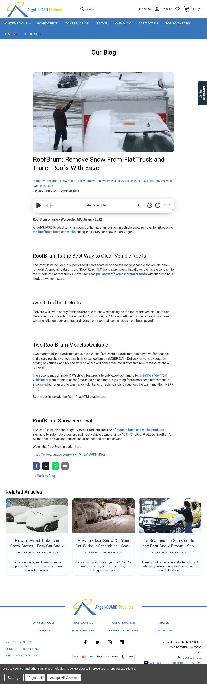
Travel (102, 23)
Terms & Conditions (22, 648)
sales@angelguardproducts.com (174, 663)
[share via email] (65, 466)
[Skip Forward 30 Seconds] (156, 205)
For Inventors (177, 23)
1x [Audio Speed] (138, 205)
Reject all (35, 677)
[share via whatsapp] (55, 466)
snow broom (68, 180)
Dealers (10, 34)
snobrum (52, 180)
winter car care (43, 185)
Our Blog (123, 23)
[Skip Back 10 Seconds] (148, 205)
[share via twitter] (45, 466)
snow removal (87, 180)
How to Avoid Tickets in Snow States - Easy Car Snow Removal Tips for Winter (37, 546)
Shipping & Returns (123, 630)
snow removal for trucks (113, 180)
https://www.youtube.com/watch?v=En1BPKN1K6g (69, 454)
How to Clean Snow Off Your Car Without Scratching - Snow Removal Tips (103, 546)
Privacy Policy (18, 642)
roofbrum (39, 180)
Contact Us (148, 23)
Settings (14, 677)
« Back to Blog (45, 476)
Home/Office (47, 23)
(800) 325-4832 (191, 657)
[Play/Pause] (39, 205)
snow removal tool (142, 180)
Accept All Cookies (64, 677)
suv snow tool (164, 180)
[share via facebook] (36, 466)
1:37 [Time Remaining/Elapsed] (166, 205)
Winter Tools (17, 24)
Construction (77, 23)
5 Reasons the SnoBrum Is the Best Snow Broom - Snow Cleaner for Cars (170, 546)
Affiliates (32, 34)
